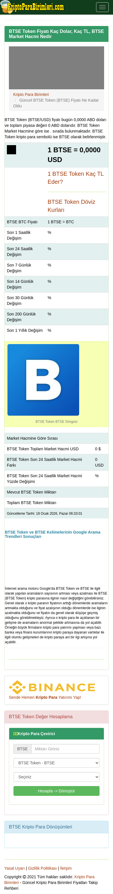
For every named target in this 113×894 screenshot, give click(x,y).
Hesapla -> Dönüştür (56, 791)
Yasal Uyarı (14, 868)
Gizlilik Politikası (42, 868)
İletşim (66, 868)
